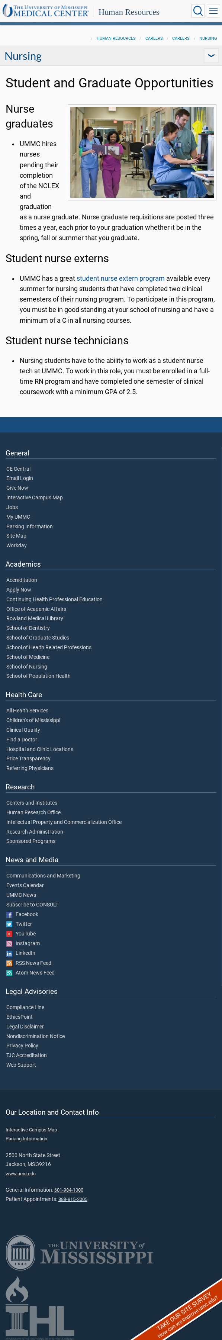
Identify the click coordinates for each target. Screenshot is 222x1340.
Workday (16, 546)
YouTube (21, 934)
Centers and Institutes (31, 803)
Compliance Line (25, 1008)
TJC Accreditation (26, 1056)
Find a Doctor (21, 740)
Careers (154, 38)
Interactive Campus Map (34, 498)
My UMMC (18, 517)
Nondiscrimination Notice (35, 1037)
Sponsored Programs (30, 841)
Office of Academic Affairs (36, 609)
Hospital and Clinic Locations (39, 750)
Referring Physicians (30, 769)
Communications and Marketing (43, 876)
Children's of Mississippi (33, 721)
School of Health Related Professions (48, 648)
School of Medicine (27, 657)
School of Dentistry (28, 628)
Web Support (21, 1065)
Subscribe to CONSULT (32, 905)
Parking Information (29, 527)
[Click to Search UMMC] (198, 10)
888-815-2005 (72, 1199)
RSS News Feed (28, 963)
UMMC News (21, 895)
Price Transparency (28, 759)
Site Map (16, 536)
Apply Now (18, 590)
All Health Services (27, 711)
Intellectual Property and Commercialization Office (64, 822)
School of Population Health (38, 676)
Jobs (12, 507)
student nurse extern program (121, 278)
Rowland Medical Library (34, 619)
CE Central (18, 469)
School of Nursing (26, 667)
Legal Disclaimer (25, 1027)
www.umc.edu (21, 1173)
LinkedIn (20, 953)
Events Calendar (25, 886)
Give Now (17, 488)
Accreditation (21, 580)
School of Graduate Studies (37, 638)
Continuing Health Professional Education (54, 600)
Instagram (23, 944)
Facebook (22, 915)
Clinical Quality (23, 730)
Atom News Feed (30, 973)
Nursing (208, 38)
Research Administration (34, 832)
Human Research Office (33, 813)
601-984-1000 (68, 1190)
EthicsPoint (19, 1017)
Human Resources (129, 12)
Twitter (19, 924)
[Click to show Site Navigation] (213, 10)
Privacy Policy (22, 1046)
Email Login (19, 478)
